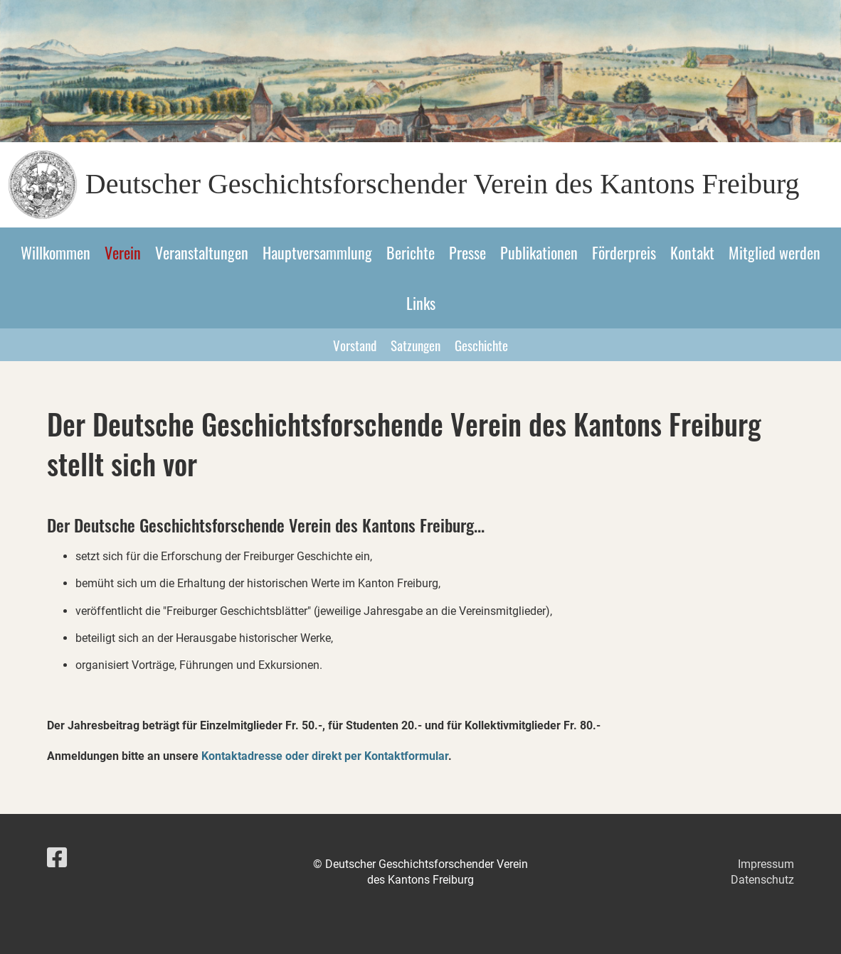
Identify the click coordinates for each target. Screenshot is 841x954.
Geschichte (481, 345)
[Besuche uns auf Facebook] (57, 858)
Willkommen (55, 252)
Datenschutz (762, 879)
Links (420, 302)
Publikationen (539, 252)
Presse (467, 252)
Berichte (410, 252)
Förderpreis (624, 252)
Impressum (766, 864)
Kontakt (692, 252)
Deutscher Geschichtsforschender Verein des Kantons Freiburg (442, 184)
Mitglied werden (774, 252)
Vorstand (354, 345)
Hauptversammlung (317, 252)
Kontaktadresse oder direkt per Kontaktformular (324, 756)
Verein (123, 252)
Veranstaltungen (201, 252)
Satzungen (415, 345)
